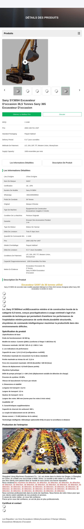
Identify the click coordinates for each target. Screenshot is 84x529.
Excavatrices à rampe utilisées (53, 519)
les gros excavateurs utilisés (27, 519)
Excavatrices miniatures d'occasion (16, 522)
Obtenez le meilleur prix (21, 114)
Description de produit (62, 163)
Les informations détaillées (22, 163)
